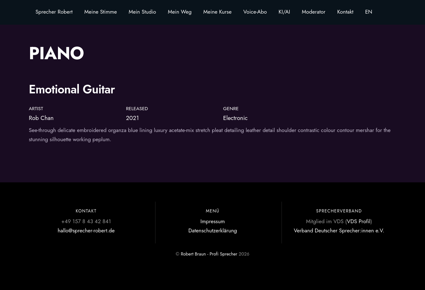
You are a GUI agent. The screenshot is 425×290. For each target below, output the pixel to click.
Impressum (212, 221)
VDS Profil (358, 221)
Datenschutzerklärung (212, 230)
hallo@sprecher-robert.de (86, 230)
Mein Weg (180, 12)
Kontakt (345, 12)
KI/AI (284, 12)
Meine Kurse (217, 12)
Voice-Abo (255, 12)
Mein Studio (142, 12)
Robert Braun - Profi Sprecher (209, 254)
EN (368, 12)
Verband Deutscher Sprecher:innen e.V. (339, 230)
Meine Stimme (100, 12)
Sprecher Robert (54, 12)
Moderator (314, 12)
